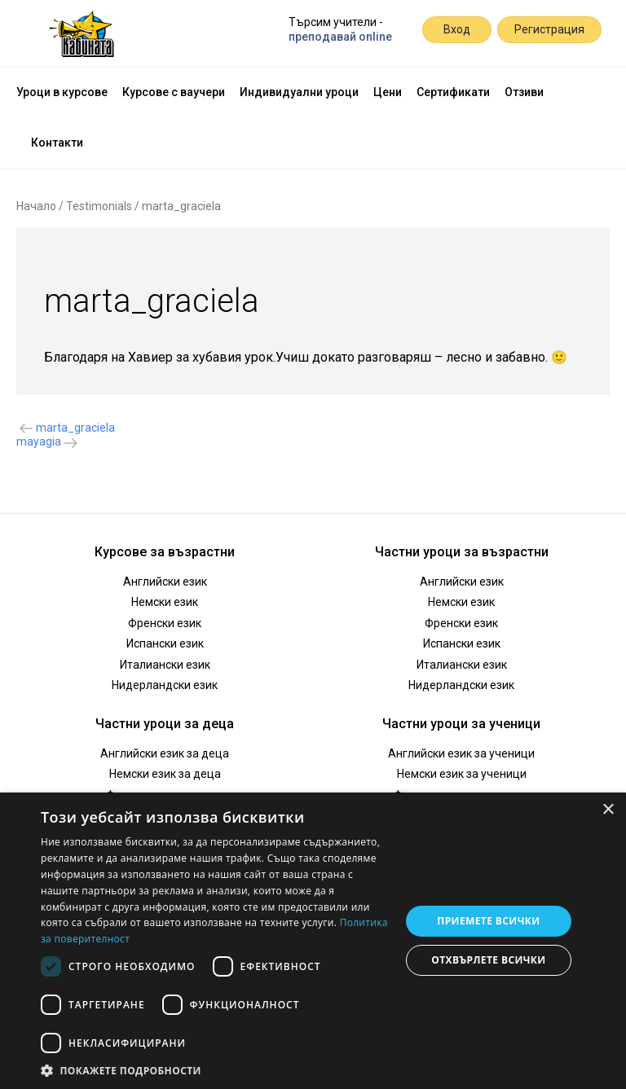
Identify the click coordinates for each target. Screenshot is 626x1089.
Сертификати (453, 92)
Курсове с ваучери (173, 92)
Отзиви (524, 92)
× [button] (608, 810)
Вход (456, 29)
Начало (36, 206)
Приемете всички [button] (488, 921)
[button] (215, 1069)
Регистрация (549, 29)
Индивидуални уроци (299, 92)
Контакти (57, 142)
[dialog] (313, 941)
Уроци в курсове (62, 92)
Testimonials (99, 206)
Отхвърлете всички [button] (488, 960)
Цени (387, 92)
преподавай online (340, 36)
